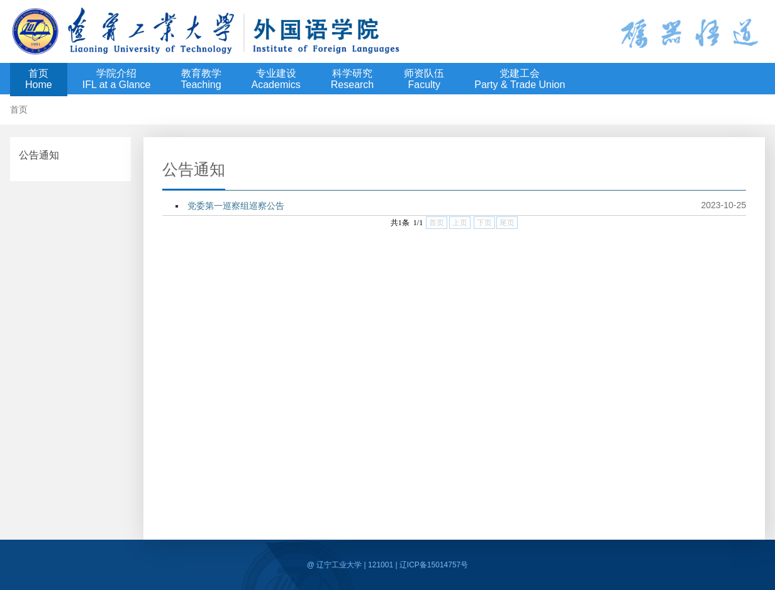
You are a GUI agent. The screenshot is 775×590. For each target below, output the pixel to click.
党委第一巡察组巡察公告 (235, 206)
